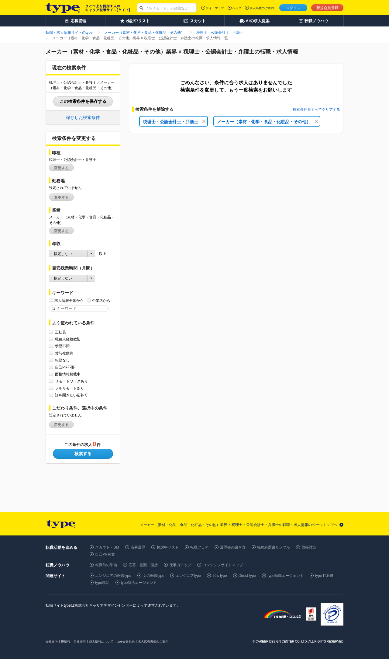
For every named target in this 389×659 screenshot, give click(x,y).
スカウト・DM (107, 547)
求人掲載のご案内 (262, 8)
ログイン (293, 8)
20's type (219, 576)
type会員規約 (126, 641)
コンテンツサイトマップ (223, 565)
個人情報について (101, 641)
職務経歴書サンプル (273, 547)
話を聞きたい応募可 (71, 395)
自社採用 (80, 641)
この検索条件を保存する (83, 101)
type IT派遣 (324, 576)
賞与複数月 (64, 353)
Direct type (247, 576)
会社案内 (52, 641)
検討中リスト (168, 547)
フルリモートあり (69, 388)
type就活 (102, 583)
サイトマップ (215, 8)
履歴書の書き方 (233, 547)
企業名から (101, 300)
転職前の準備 (106, 565)
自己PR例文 (105, 554)
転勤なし (62, 360)
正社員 (60, 332)
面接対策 (308, 547)
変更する (61, 168)
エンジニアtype (188, 576)
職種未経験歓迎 (68, 339)
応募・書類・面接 (143, 565)
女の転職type (153, 576)
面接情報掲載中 (68, 374)
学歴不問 (62, 346)
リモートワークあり (71, 381)
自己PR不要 (65, 367)
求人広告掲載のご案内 (153, 641)
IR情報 (65, 641)
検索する (82, 453)
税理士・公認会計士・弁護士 (174, 121)
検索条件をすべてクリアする (316, 109)
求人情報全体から (69, 300)
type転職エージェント (285, 576)
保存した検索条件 (83, 117)
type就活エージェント (139, 583)
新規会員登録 (327, 8)
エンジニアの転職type (113, 576)
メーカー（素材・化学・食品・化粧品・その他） (267, 121)
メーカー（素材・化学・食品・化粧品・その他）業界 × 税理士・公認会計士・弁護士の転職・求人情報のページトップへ (238, 525)
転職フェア (199, 547)
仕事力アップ (180, 565)
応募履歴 (138, 547)
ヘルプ (236, 8)
